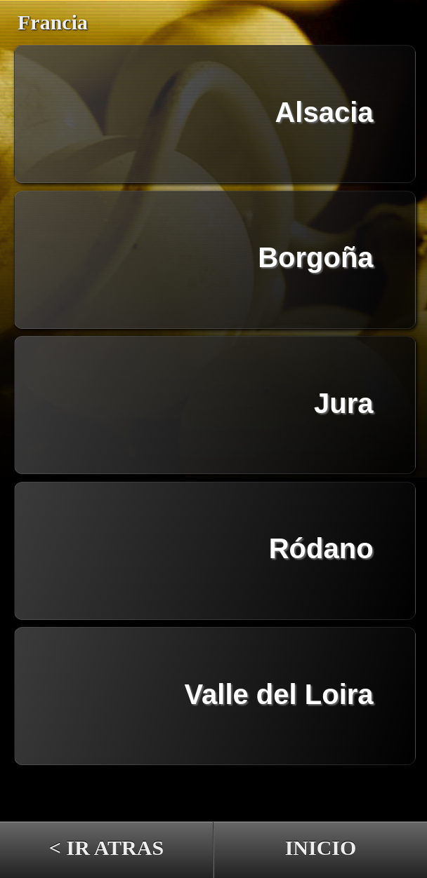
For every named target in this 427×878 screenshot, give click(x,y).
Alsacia (324, 112)
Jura (344, 403)
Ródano (321, 548)
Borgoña (315, 257)
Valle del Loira (279, 694)
